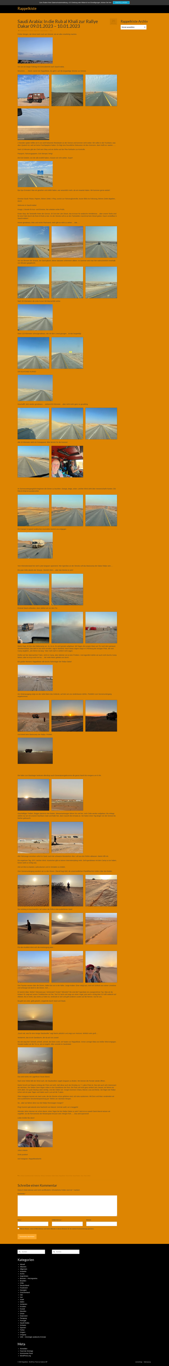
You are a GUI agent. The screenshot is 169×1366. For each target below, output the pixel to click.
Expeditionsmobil (29, 1175)
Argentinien (24, 1276)
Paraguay (23, 1318)
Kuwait (22, 1309)
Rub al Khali (69, 1175)
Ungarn (22, 1332)
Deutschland (24, 1285)
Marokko (23, 1311)
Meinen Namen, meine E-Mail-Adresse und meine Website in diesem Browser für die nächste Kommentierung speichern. (57, 1228)
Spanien (23, 1328)
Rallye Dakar (55, 1175)
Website (88, 1220)
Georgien (23, 1290)
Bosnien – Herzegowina (28, 1278)
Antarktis (23, 1271)
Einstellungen (121, 2)
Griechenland (25, 1292)
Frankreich (24, 1288)
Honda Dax (37, 1175)
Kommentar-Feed (26, 1353)
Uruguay (23, 1335)
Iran (21, 1297)
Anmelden (23, 1349)
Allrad (22, 1175)
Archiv (22, 1274)
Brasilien (23, 1281)
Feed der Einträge (26, 1351)
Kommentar (22, 1193)
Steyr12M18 (87, 1175)
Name (20, 1220)
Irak (21, 1295)
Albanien (23, 1267)
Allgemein (37, 30)
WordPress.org (25, 1356)
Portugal (23, 1321)
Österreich (24, 1316)
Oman (22, 1313)
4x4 (19, 1175)
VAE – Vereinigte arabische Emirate (33, 1337)
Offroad (43, 1175)
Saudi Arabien (76, 1175)
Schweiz (23, 1325)
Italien (22, 1302)
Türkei (22, 1330)
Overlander (48, 1175)
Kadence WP (43, 1362)
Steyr (82, 1175)
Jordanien (23, 1304)
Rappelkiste (27, 8)
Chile (22, 1283)
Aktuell (31, 30)
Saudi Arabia (44, 30)
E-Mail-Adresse (57, 1220)
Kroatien (23, 1306)
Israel (22, 1299)
